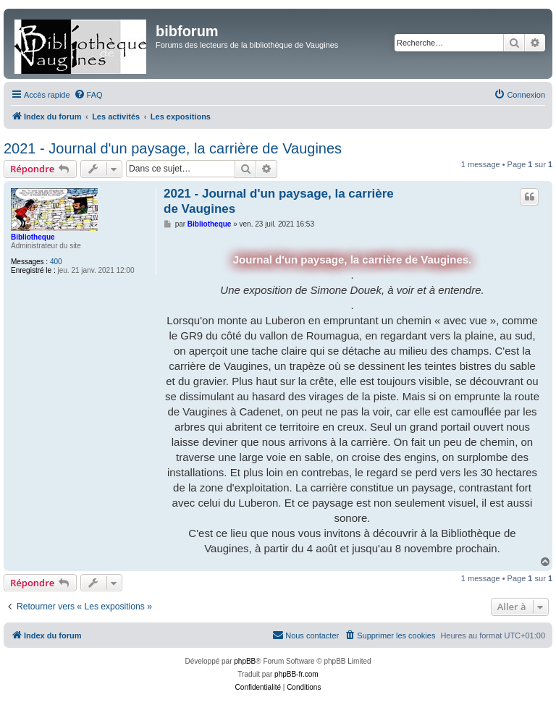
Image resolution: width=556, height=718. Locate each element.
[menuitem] (88, 95)
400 (56, 262)
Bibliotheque (33, 237)
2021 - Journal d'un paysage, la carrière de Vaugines (173, 148)
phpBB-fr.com (296, 674)
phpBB (245, 661)
